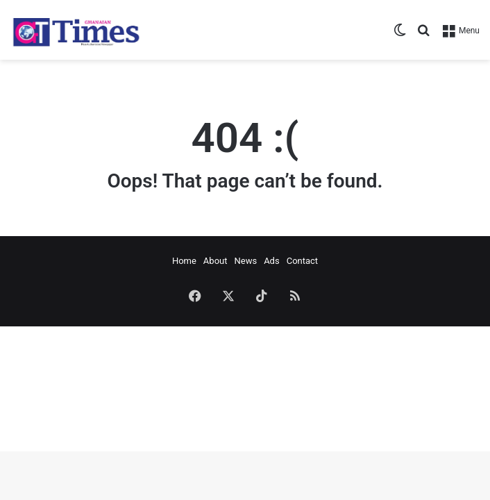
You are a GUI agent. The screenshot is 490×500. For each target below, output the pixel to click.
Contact (302, 261)
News (245, 261)
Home (184, 261)
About (215, 261)
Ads (272, 261)
